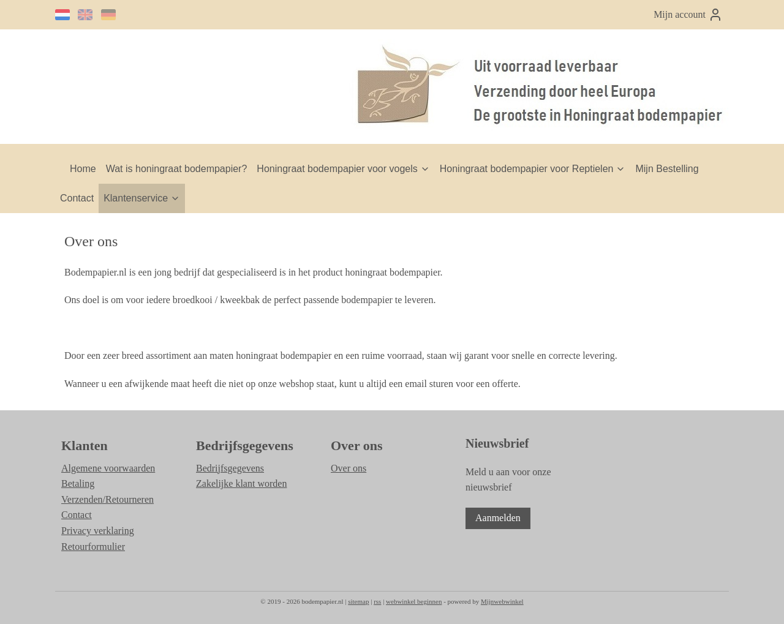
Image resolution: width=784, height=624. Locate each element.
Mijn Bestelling (666, 169)
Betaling (77, 483)
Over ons (348, 468)
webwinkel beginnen (414, 601)
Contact (77, 198)
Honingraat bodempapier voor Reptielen (533, 169)
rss (377, 601)
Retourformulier (93, 546)
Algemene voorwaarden (108, 468)
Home (83, 169)
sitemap (358, 601)
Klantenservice (142, 198)
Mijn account (688, 14)
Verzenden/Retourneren (107, 499)
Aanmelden (498, 518)
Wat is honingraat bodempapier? (176, 169)
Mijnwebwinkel (502, 601)
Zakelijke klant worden (241, 483)
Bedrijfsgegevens (230, 468)
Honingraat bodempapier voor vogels (343, 169)
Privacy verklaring (97, 530)
